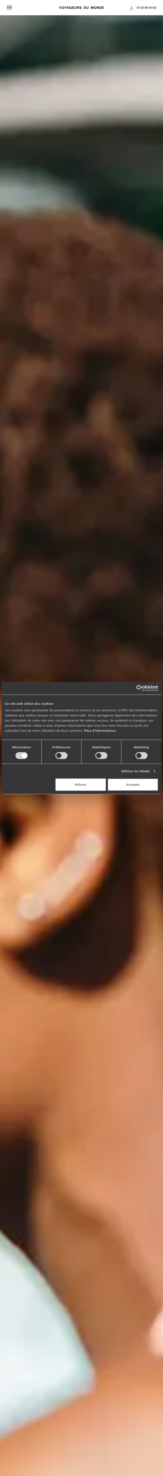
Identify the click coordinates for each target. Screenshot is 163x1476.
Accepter (133, 784)
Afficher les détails (135, 771)
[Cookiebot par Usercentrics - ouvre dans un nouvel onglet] (139, 688)
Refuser (81, 784)
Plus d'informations (100, 730)
